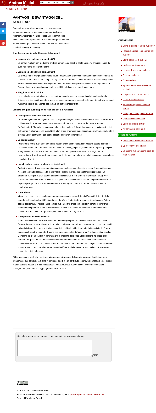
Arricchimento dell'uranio (134, 129)
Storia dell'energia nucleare (135, 60)
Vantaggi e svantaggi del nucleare (138, 114)
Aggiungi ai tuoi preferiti (16, 9)
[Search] (55, 2)
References (99, 397)
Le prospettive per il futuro (134, 146)
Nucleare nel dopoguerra (134, 65)
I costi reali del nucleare (133, 99)
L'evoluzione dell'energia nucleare (138, 141)
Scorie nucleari (129, 80)
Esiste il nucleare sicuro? (134, 124)
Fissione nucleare (131, 75)
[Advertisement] (85, 28)
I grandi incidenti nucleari (134, 119)
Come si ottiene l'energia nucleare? (139, 46)
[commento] (54, 349)
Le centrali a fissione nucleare (136, 70)
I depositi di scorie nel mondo (136, 94)
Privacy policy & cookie (81, 397)
